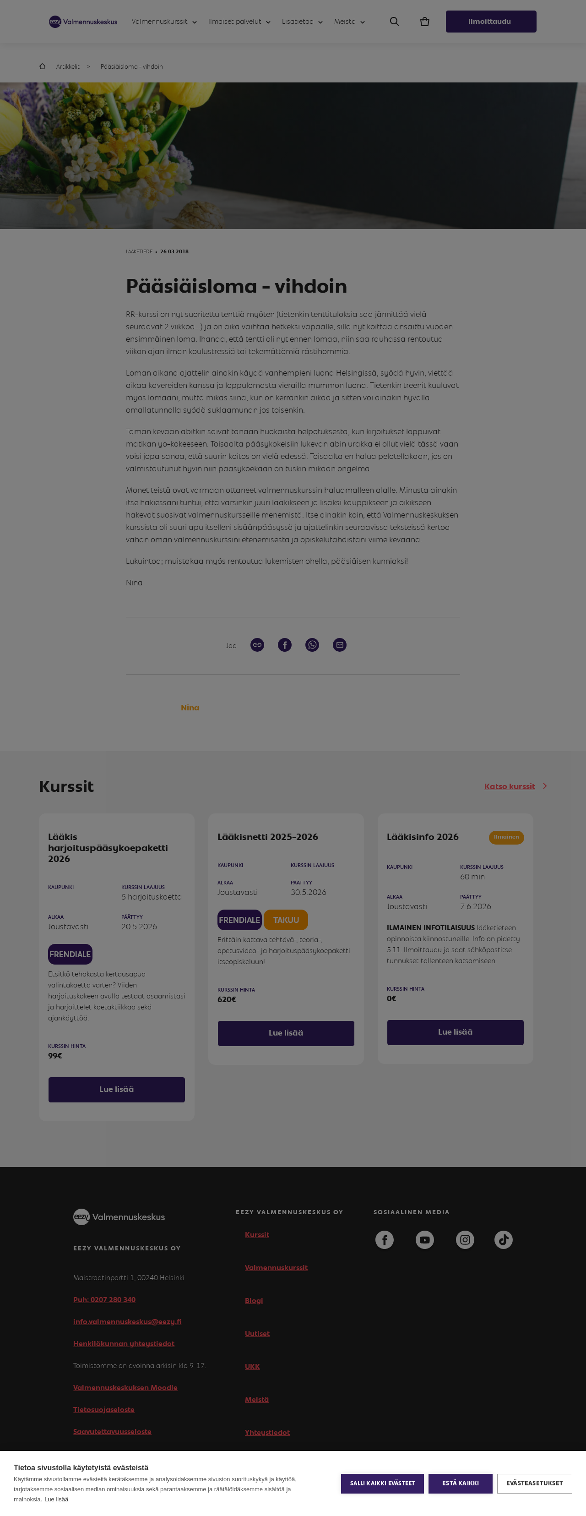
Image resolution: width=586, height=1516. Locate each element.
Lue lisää (56, 1499)
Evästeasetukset (534, 1483)
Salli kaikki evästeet (382, 1484)
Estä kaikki (460, 1483)
